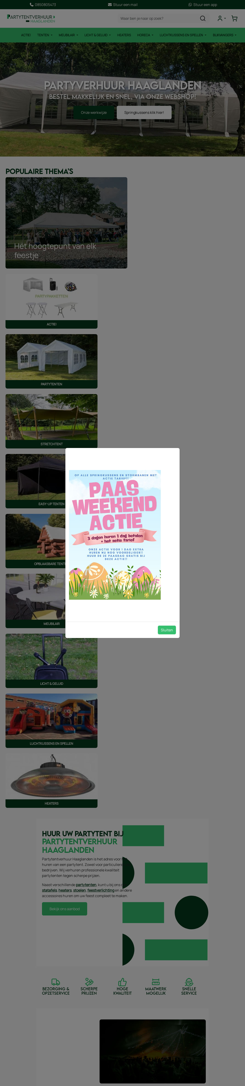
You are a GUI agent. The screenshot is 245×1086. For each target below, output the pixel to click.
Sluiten (167, 630)
